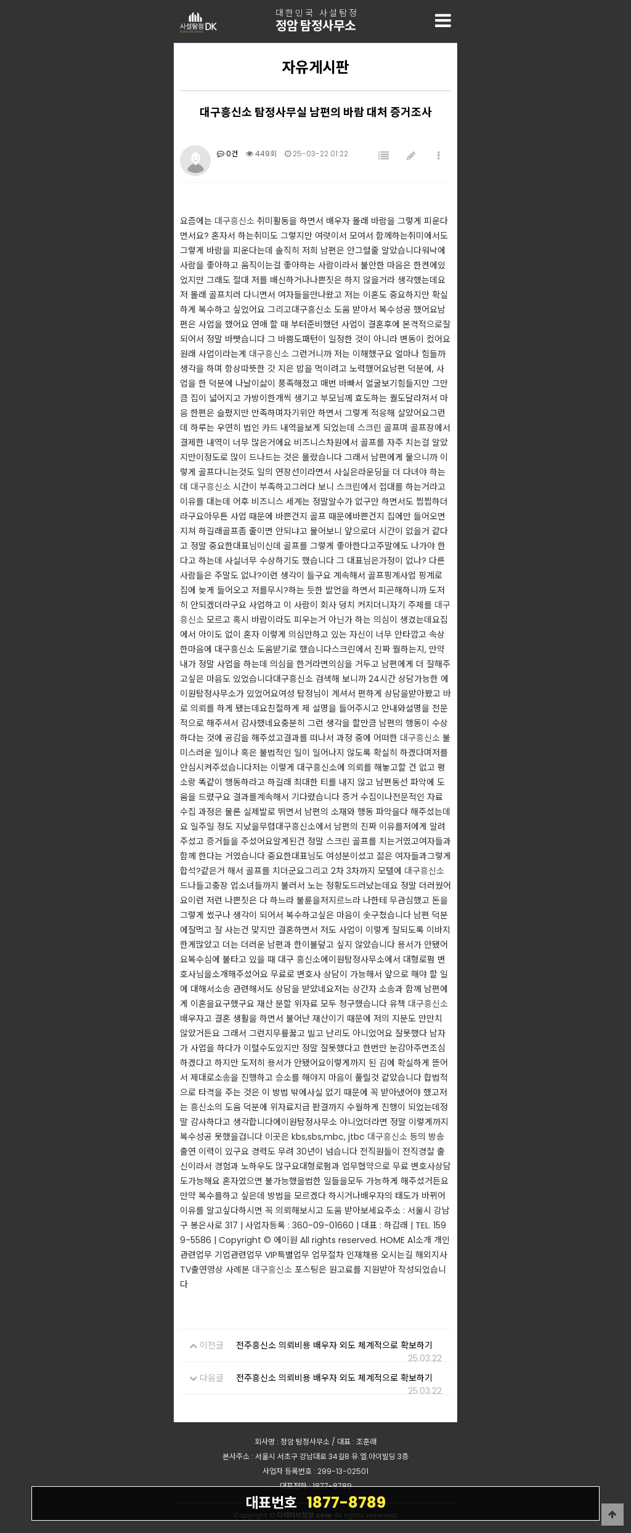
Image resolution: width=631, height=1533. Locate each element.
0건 (227, 153)
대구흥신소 (234, 221)
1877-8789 (315, 1502)
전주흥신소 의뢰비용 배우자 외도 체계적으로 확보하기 (334, 1345)
